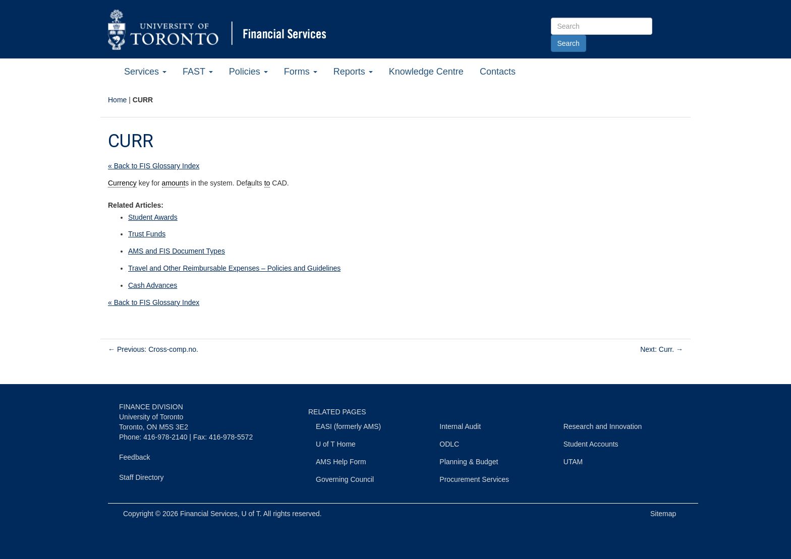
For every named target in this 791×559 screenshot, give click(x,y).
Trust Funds (146, 234)
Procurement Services (474, 479)
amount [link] (174, 183)
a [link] (249, 183)
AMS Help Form (341, 462)
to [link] (267, 183)
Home (117, 100)
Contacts (498, 72)
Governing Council (345, 479)
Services (145, 72)
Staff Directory (141, 477)
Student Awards (153, 217)
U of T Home (336, 444)
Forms (300, 72)
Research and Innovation (602, 426)
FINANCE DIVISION (151, 407)
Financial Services (209, 514)
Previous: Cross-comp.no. (153, 349)
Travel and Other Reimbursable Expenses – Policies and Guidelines (234, 268)
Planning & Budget (468, 462)
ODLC (449, 444)
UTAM (573, 462)
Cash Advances (152, 285)
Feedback (134, 457)
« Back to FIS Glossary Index (153, 166)
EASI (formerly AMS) (348, 426)
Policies (248, 72)
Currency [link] (122, 183)
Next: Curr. (661, 349)
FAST (198, 72)
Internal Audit (460, 426)
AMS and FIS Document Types (176, 251)
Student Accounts (590, 444)
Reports (353, 72)
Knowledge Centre (426, 72)
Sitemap (663, 514)
